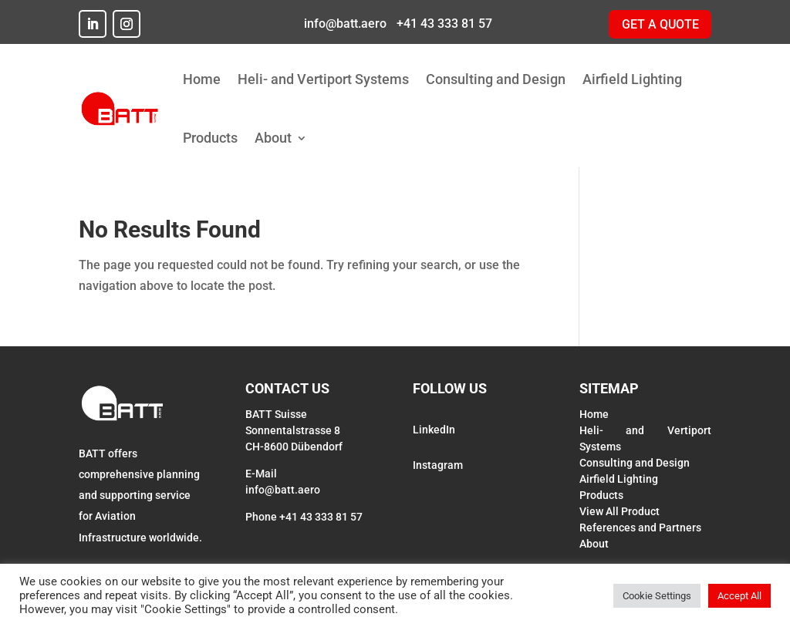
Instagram (438, 465)
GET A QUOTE (660, 24)
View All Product (619, 511)
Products (210, 138)
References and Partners (640, 527)
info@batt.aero (344, 23)
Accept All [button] (739, 596)
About (273, 138)
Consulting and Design (495, 79)
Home (202, 79)
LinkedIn (434, 429)
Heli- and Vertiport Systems (323, 79)
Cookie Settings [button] (657, 596)
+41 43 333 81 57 (442, 23)
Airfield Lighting (632, 79)
